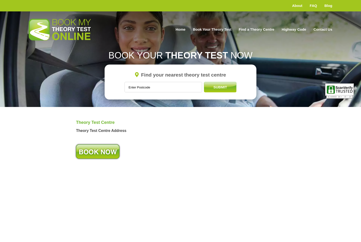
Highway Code (294, 29)
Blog (328, 6)
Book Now (97, 151)
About (297, 6)
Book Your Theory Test (212, 29)
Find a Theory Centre (256, 29)
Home (180, 29)
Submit (220, 87)
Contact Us (323, 29)
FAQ (313, 6)
